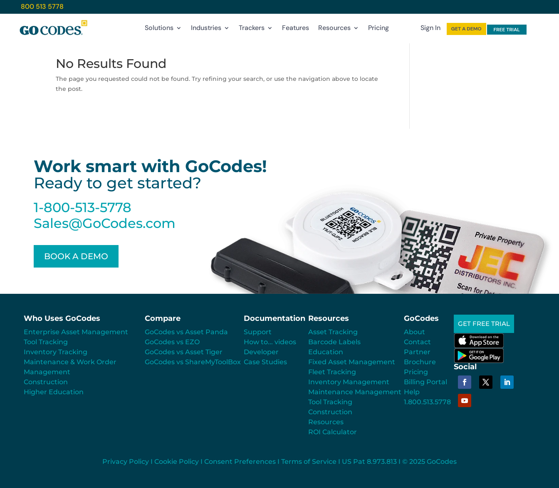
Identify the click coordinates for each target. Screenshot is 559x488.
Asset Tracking (333, 332)
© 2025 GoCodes (429, 461)
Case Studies (265, 362)
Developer (261, 352)
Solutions (159, 29)
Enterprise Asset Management (76, 332)
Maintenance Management (354, 392)
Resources (334, 29)
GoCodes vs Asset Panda (186, 332)
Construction (46, 382)
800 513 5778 (42, 6)
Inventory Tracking (55, 352)
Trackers (252, 29)
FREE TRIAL (506, 29)
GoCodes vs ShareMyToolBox (193, 362)
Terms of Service (308, 461)
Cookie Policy (176, 461)
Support (258, 332)
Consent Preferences (240, 461)
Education (325, 352)
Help (412, 392)
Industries (206, 29)
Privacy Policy (125, 461)
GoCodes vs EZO (172, 342)
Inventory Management (348, 382)
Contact (417, 342)
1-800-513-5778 (82, 207)
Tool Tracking (46, 342)
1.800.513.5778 (427, 402)
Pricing (378, 29)
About (414, 332)
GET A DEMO (466, 28)
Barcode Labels (334, 342)
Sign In (430, 29)
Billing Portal (425, 382)
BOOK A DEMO (76, 256)
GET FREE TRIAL (485, 324)
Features (295, 29)
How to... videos (270, 342)
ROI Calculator (332, 432)
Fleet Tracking (332, 372)
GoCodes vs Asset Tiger (184, 352)
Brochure (420, 362)
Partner (417, 352)
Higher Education (54, 392)
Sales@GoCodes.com (105, 223)
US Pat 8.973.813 (369, 461)
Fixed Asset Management (351, 362)
